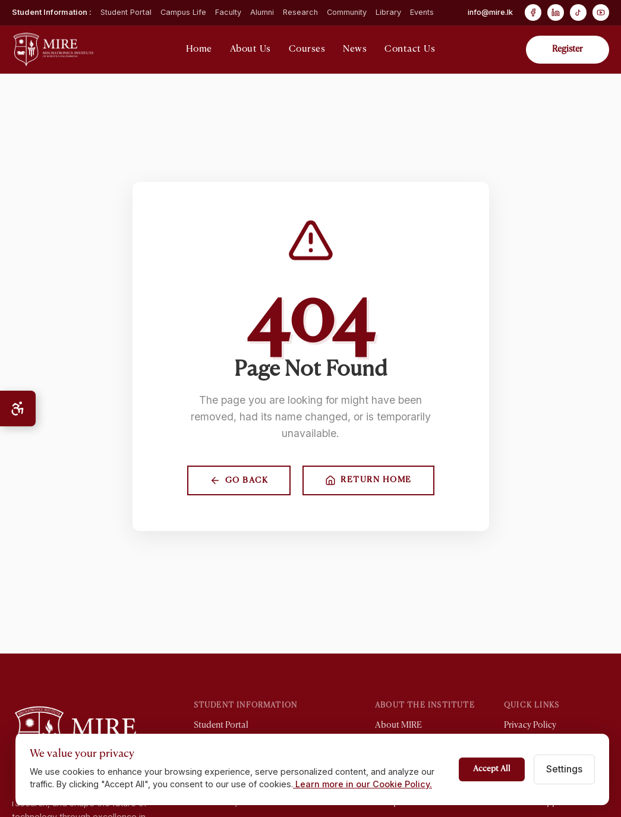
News (355, 49)
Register (567, 49)
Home (199, 49)
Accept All (491, 769)
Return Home (368, 480)
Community (347, 12)
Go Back (239, 480)
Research (300, 12)
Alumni (262, 12)
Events (422, 12)
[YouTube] (600, 12)
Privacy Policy (530, 725)
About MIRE (398, 725)
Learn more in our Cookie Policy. (362, 784)
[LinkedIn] (555, 12)
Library (388, 12)
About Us (250, 49)
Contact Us (409, 49)
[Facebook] (533, 12)
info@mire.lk (490, 12)
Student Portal (126, 12)
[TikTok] (578, 12)
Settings (564, 769)
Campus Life (183, 12)
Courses (307, 49)
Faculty (228, 12)
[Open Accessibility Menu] (18, 408)
